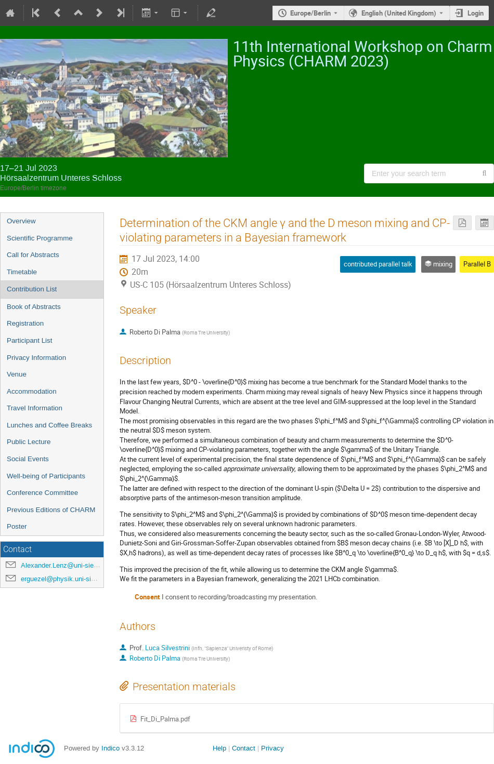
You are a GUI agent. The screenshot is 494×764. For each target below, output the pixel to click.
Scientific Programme (40, 238)
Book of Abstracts (34, 307)
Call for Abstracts (33, 255)
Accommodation (32, 391)
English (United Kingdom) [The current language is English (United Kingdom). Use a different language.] (398, 13)
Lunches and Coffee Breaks (49, 425)
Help (219, 748)
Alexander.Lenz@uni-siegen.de (67, 565)
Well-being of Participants (46, 476)
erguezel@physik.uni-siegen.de (68, 578)
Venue (17, 374)
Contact (243, 748)
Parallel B (477, 264)
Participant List (29, 340)
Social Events (28, 459)
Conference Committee (42, 493)
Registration (25, 323)
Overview (21, 221)
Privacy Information (36, 357)
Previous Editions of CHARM (51, 510)
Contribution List (32, 289)
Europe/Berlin (310, 13)
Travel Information (34, 408)
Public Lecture (28, 442)
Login (475, 13)
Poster (17, 526)
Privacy (272, 748)
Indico (110, 748)
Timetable (22, 272)
